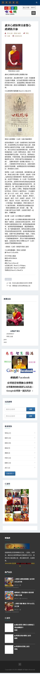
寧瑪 (8, 433)
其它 (7, 468)
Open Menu (33, 13)
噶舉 (8, 438)
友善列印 (8, 279)
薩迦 (7, 448)
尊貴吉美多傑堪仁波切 (22, 635)
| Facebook (20, 377)
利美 (8, 458)
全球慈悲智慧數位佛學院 (20, 383)
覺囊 (7, 453)
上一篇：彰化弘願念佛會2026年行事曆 (19, 283)
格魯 (8, 443)
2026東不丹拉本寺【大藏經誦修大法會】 (18, 331)
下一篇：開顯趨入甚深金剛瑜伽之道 (18, 286)
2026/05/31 (24, 598)
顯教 (8, 463)
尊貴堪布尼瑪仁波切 (21, 646)
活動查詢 (10, 473)
